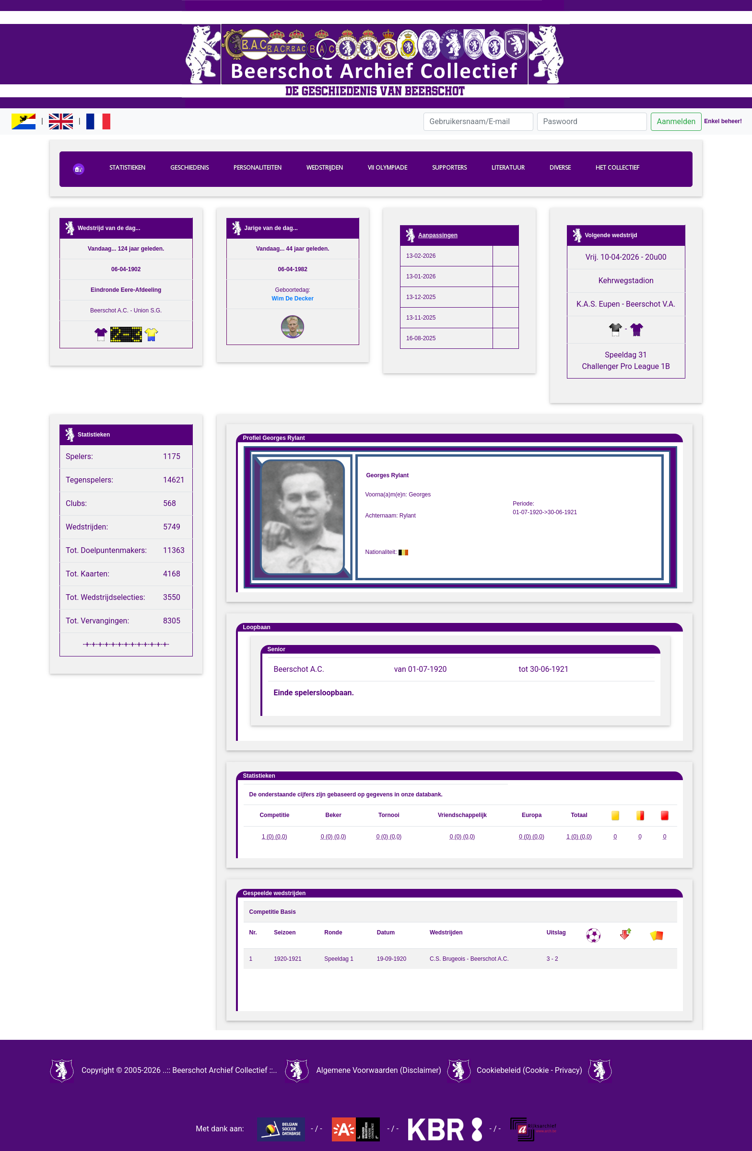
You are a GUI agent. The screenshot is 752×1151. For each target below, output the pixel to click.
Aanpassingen (438, 235)
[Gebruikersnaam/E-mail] (478, 122)
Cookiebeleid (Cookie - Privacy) (529, 1070)
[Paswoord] (592, 122)
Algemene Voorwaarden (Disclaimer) (378, 1070)
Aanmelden (676, 121)
